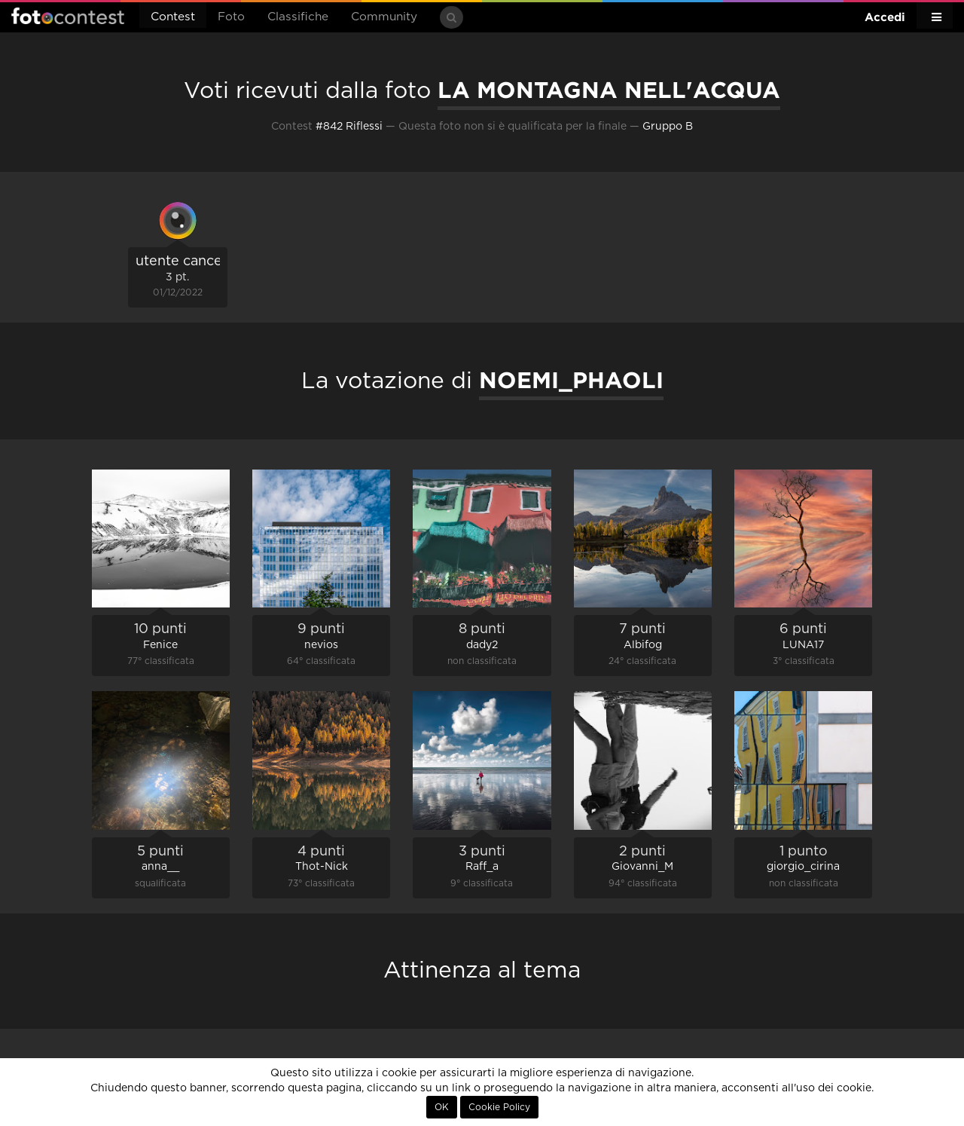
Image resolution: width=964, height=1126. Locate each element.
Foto (231, 17)
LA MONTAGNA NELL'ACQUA (609, 90)
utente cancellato (194, 261)
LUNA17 (803, 645)
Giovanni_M (642, 866)
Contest (173, 17)
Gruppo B (667, 126)
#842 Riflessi (349, 126)
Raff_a (482, 866)
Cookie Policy (499, 1107)
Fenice (160, 645)
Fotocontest (67, 16)
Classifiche (297, 17)
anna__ (160, 866)
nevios (321, 645)
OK (442, 1107)
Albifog (643, 645)
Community (384, 17)
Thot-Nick (321, 866)
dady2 (482, 645)
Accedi (885, 17)
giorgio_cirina (803, 866)
